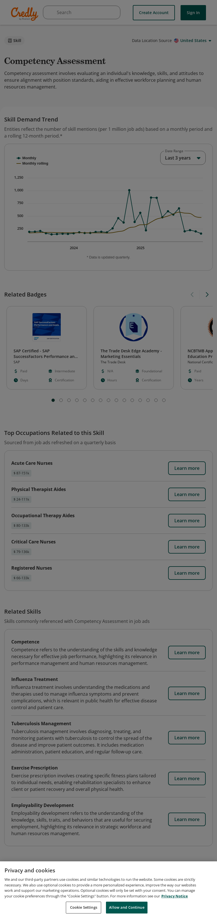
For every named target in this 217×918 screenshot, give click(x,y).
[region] (108, 889)
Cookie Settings (83, 907)
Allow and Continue (126, 907)
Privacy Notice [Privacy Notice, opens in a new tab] (174, 896)
